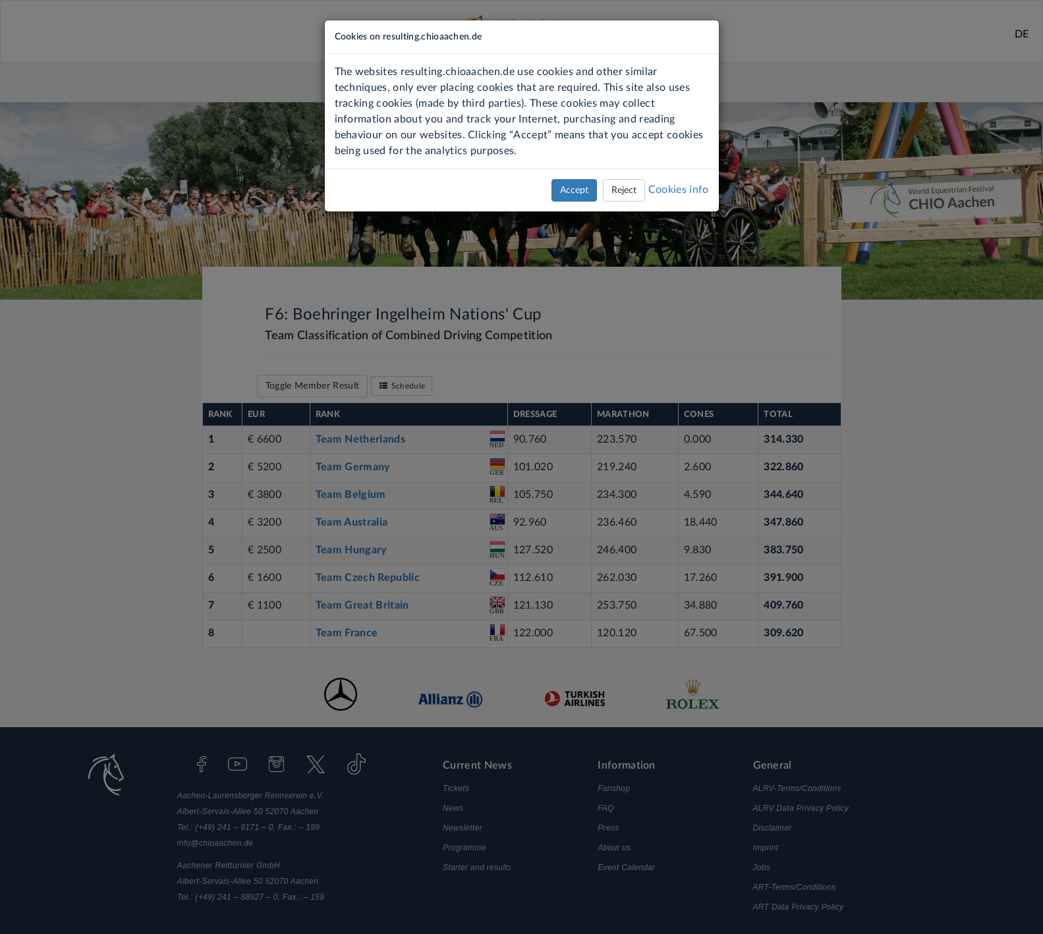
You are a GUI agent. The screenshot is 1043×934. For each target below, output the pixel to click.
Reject (623, 190)
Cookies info (678, 189)
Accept (574, 190)
